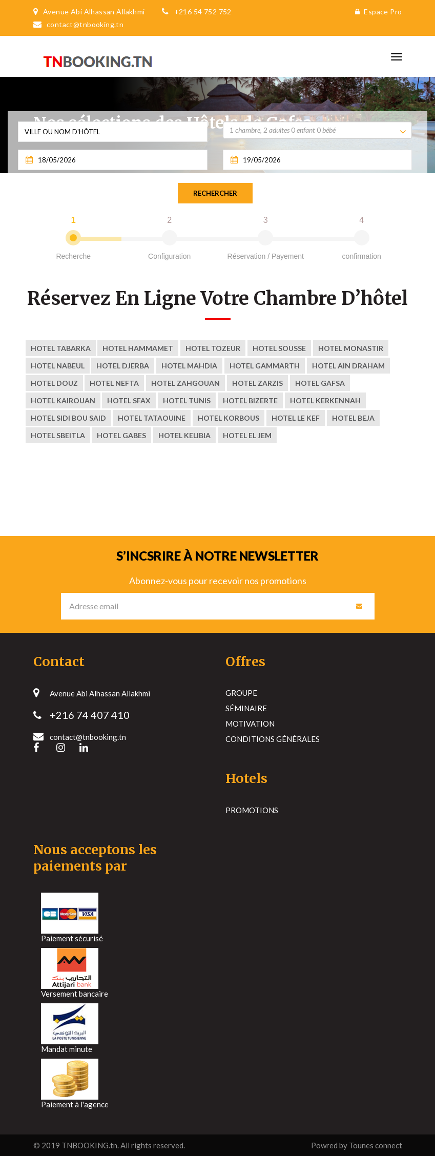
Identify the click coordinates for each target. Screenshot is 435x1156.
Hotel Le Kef (296, 418)
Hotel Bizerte (250, 400)
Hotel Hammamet (137, 348)
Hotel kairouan (63, 400)
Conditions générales (272, 739)
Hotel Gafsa (320, 383)
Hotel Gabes (121, 435)
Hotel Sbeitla (58, 435)
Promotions (251, 810)
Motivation (250, 723)
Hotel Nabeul (58, 365)
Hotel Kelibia (184, 435)
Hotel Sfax (129, 400)
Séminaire (246, 708)
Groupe (241, 692)
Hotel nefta (114, 383)
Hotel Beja (353, 418)
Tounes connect (375, 1145)
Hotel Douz (54, 383)
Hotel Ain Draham (348, 365)
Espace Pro (376, 11)
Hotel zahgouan (185, 383)
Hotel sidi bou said (68, 418)
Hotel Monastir (350, 348)
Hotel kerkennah (325, 400)
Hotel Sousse (279, 348)
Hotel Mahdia (189, 365)
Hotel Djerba (122, 365)
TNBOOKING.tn (89, 1145)
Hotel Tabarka (61, 348)
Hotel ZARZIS (257, 383)
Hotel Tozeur (212, 348)
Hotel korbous (228, 418)
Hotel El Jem (247, 435)
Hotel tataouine (151, 418)
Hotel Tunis (187, 400)
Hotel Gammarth (265, 365)
